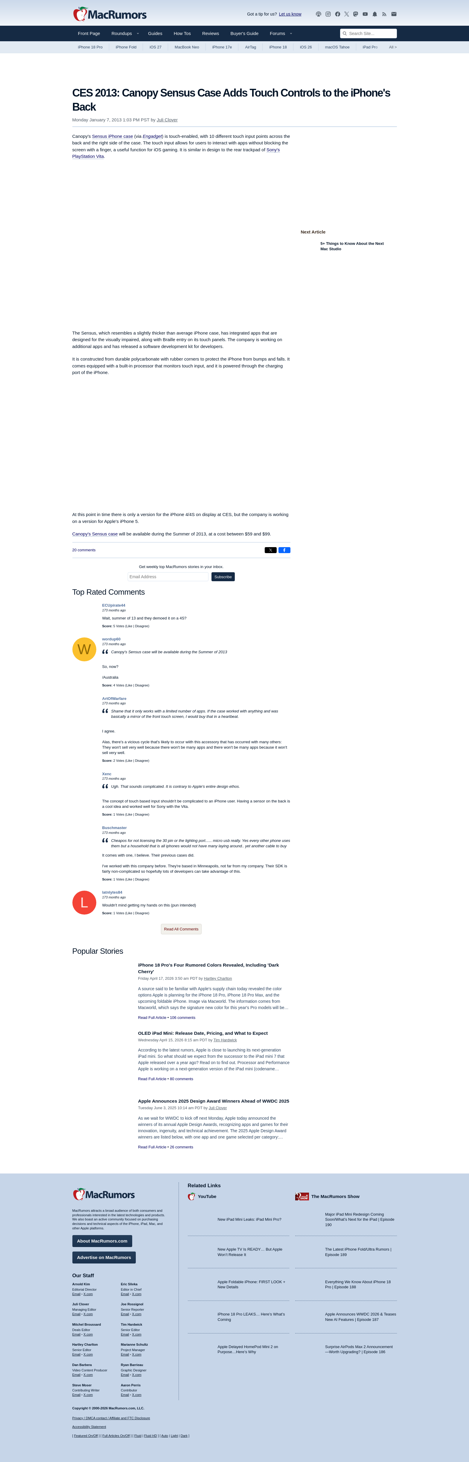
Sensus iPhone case (112, 136)
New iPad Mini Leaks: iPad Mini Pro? (249, 1218)
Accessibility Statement (89, 1427)
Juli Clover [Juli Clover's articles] (80, 1302)
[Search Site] (368, 33)
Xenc (107, 774)
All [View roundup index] (393, 47)
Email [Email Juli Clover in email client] (76, 1312)
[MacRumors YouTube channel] (365, 14)
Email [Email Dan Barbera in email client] (76, 1373)
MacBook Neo (187, 47)
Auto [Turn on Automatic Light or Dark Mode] (164, 1435)
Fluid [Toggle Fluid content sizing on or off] (137, 1435)
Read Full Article (152, 1017)
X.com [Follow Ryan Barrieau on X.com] (136, 1373)
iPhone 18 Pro (90, 47)
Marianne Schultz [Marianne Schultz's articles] (134, 1343)
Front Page (89, 33)
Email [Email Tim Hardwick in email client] (125, 1333)
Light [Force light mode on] (174, 1435)
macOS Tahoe (337, 47)
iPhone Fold (126, 47)
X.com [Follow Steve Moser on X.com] (88, 1393)
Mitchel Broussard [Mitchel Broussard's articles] (86, 1323)
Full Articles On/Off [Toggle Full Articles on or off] (116, 1435)
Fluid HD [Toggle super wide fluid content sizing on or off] (150, 1435)
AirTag (250, 47)
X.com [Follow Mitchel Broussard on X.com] (88, 1333)
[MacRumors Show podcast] (319, 14)
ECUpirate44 (113, 605)
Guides (155, 33)
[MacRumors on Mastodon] (356, 14)
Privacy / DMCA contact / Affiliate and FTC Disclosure (111, 1418)
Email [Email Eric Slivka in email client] (125, 1292)
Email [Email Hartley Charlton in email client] (76, 1353)
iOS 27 (156, 47)
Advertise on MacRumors (104, 1255)
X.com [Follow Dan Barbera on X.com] (88, 1373)
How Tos (182, 33)
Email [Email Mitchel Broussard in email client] (76, 1333)
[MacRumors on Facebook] (338, 14)
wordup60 (111, 639)
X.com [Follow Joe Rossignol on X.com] (136, 1312)
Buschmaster (114, 827)
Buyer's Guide (245, 33)
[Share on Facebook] (284, 550)
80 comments (181, 1079)
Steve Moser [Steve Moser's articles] (82, 1383)
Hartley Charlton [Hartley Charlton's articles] (85, 1343)
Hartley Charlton (218, 978)
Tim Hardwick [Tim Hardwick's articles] (131, 1323)
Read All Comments (181, 929)
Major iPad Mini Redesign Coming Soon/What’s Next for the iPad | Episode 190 (360, 1218)
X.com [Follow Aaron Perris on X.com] (136, 1393)
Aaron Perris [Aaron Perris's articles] (131, 1383)
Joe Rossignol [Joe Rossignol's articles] (132, 1302)
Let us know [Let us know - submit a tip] (290, 14)
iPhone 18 (278, 47)
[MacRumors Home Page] (109, 14)
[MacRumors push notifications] (375, 14)
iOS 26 (306, 47)
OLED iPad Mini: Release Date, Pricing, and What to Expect (209, 1033)
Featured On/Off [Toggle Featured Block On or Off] (86, 1435)
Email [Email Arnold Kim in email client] (76, 1292)
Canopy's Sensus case (95, 533)
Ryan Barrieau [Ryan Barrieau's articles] (132, 1363)
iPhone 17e (222, 47)
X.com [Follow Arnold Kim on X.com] (88, 1292)
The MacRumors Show (335, 1194)
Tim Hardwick (225, 1040)
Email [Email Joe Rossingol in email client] (125, 1312)
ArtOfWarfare (114, 698)
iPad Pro (370, 47)
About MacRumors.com (102, 1239)
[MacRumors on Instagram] (328, 14)
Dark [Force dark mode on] (184, 1435)
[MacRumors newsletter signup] (394, 14)
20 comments (84, 550)
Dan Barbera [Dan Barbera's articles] (82, 1363)
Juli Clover (167, 119)
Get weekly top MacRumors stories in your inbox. (181, 566)
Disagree (141, 626)
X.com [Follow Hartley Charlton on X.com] (88, 1353)
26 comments (181, 1153)
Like (129, 626)
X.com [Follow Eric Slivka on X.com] (136, 1292)
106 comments (182, 1017)
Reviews (210, 33)
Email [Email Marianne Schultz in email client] (125, 1353)
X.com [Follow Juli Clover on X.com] (88, 1312)
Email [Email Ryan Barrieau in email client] (125, 1373)
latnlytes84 (112, 892)
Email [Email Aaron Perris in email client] (125, 1393)
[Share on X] (271, 550)
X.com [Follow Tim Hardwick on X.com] (136, 1333)
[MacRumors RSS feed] (384, 14)
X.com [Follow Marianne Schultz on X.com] (136, 1353)
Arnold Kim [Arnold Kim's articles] (81, 1282)
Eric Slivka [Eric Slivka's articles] (129, 1282)
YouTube (207, 1194)
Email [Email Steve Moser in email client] (76, 1393)
